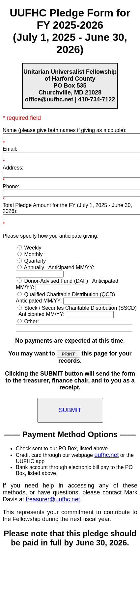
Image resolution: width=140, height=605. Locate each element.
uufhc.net (106, 455)
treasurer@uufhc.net (53, 499)
